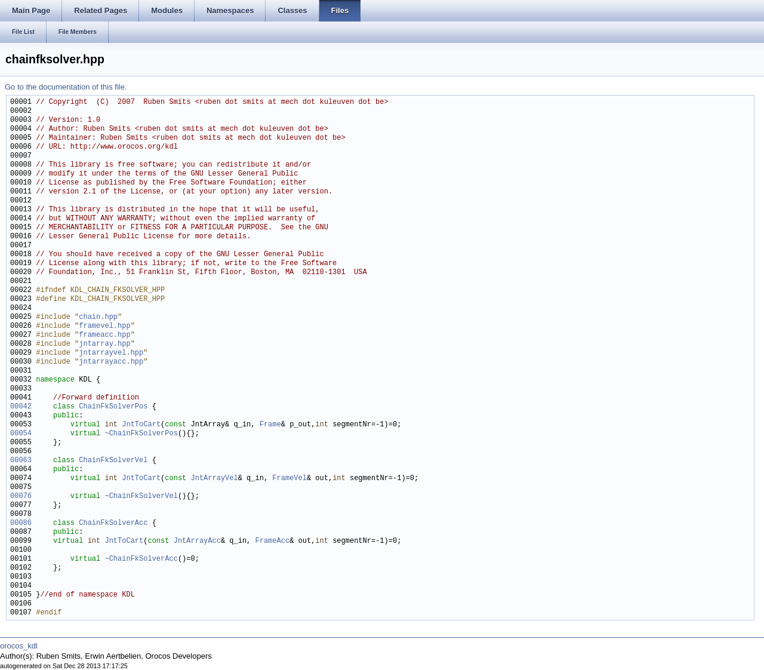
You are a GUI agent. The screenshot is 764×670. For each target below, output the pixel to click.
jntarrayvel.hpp (111, 353)
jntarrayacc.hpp (111, 362)
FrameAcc (272, 541)
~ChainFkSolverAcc (140, 559)
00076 (21, 496)
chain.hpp (98, 317)
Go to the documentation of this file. (66, 86)
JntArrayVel (214, 479)
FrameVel (289, 479)
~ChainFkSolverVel (140, 496)
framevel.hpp (104, 326)
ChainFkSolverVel (113, 461)
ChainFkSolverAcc (113, 523)
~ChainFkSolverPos (140, 434)
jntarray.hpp (104, 344)
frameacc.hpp (104, 335)
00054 (21, 434)
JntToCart (141, 425)
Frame (270, 425)
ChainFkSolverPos (113, 407)
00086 (21, 523)
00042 (21, 407)
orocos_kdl (19, 645)
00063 (21, 461)
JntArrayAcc (197, 541)
